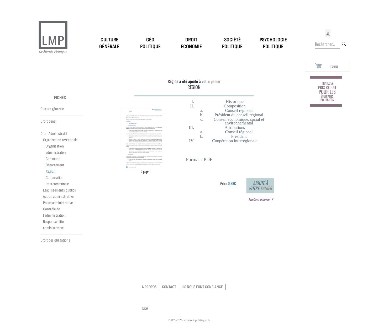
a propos (149, 287)
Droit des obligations (55, 240)
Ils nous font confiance (202, 287)
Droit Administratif (53, 133)
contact (169, 287)
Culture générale (52, 109)
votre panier (211, 81)
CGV (145, 309)
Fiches (60, 97)
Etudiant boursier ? (260, 199)
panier (266, 188)
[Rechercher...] (327, 44)
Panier (334, 66)
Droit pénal (48, 121)
